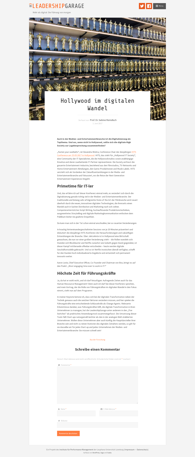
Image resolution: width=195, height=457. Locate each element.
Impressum (129, 449)
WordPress (96, 453)
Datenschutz (142, 449)
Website (64, 421)
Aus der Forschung (97, 339)
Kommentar (66, 365)
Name (63, 409)
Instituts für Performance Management (76, 449)
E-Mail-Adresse (109, 409)
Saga (102, 453)
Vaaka (109, 453)
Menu (161, 6)
